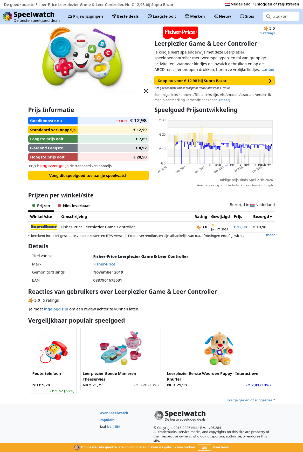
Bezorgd (261, 216)
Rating (201, 216)
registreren (288, 3)
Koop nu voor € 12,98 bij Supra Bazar (215, 81)
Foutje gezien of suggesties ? (251, 400)
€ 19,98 (259, 226)
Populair (107, 419)
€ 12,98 (240, 226)
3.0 (201, 226)
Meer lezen (220, 447)
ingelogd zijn (56, 308)
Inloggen (263, 3)
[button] (146, 91)
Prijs (238, 216)
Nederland (238, 3)
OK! (204, 448)
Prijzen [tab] (41, 205)
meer (270, 69)
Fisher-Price (104, 264)
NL (109, 426)
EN (117, 426)
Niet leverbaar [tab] (74, 205)
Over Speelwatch (114, 412)
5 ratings (267, 33)
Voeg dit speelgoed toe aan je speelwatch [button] (88, 175)
